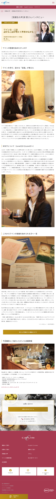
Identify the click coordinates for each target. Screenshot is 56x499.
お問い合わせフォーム (28, 409)
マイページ (37, 7)
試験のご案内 (5, 449)
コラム (30, 453)
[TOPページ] (2, 11)
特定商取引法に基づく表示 (7, 490)
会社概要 (4, 462)
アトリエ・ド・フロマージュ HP (9, 387)
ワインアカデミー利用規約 (7, 485)
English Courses (28, 7)
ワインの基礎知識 (6, 457)
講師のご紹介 (31, 449)
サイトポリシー (5, 492)
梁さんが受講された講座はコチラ (28, 332)
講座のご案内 (19, 7)
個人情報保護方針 (6, 483)
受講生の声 (5, 453)
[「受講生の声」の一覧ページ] (7, 11)
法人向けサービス (33, 457)
